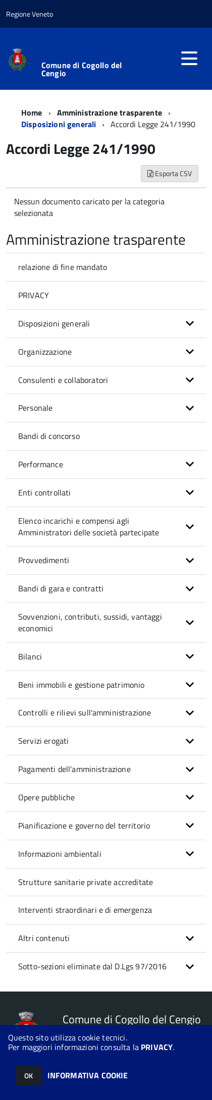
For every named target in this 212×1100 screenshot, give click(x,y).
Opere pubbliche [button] (46, 797)
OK (28, 1075)
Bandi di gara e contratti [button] (60, 588)
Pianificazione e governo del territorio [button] (84, 825)
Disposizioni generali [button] (54, 323)
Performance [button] (40, 464)
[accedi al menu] (189, 58)
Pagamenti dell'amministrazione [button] (74, 769)
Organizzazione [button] (45, 352)
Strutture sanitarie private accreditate (85, 882)
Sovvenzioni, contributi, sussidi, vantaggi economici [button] (90, 622)
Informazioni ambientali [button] (59, 854)
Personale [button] (35, 408)
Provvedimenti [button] (43, 560)
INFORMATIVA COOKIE (87, 1075)
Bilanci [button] (30, 656)
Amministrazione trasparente (109, 112)
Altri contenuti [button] (44, 938)
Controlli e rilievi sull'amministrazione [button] (84, 712)
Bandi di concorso (49, 436)
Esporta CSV (169, 173)
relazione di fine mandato (62, 267)
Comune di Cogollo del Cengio (81, 69)
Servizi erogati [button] (43, 741)
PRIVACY (157, 1047)
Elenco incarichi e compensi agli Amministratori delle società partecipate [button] (88, 526)
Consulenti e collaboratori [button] (63, 380)
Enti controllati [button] (44, 492)
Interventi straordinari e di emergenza (85, 910)
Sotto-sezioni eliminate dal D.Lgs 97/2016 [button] (92, 966)
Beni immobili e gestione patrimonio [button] (81, 685)
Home (31, 112)
